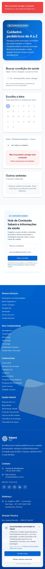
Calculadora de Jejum (10, 422)
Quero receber (22, 258)
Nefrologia (6, 337)
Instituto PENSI (7, 376)
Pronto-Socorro (8, 315)
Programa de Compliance (12, 380)
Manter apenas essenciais (22, 559)
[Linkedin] (20, 487)
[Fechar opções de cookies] (39, 527)
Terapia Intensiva (8, 318)
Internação (6, 311)
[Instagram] (14, 487)
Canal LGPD (6, 363)
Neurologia (6, 341)
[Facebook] (4, 487)
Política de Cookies (16, 548)
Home (8, 139)
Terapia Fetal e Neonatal (11, 351)
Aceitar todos (22, 554)
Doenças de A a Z (8, 402)
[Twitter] (9, 487)
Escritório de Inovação (10, 366)
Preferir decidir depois (22, 563)
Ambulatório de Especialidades (13, 298)
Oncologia (6, 344)
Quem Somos (7, 386)
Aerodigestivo (7, 331)
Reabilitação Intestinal (10, 347)
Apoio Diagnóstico (9, 301)
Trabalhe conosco (9, 390)
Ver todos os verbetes (17, 145)
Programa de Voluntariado (12, 383)
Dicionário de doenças (20, 139)
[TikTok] (25, 487)
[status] (22, 7)
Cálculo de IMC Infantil (11, 415)
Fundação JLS (7, 370)
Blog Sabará (6, 405)
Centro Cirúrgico (8, 305)
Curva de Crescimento (10, 412)
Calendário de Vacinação (11, 419)
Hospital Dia (6, 308)
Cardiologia (6, 334)
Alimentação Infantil (9, 409)
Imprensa (5, 373)
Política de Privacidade (15, 265)
